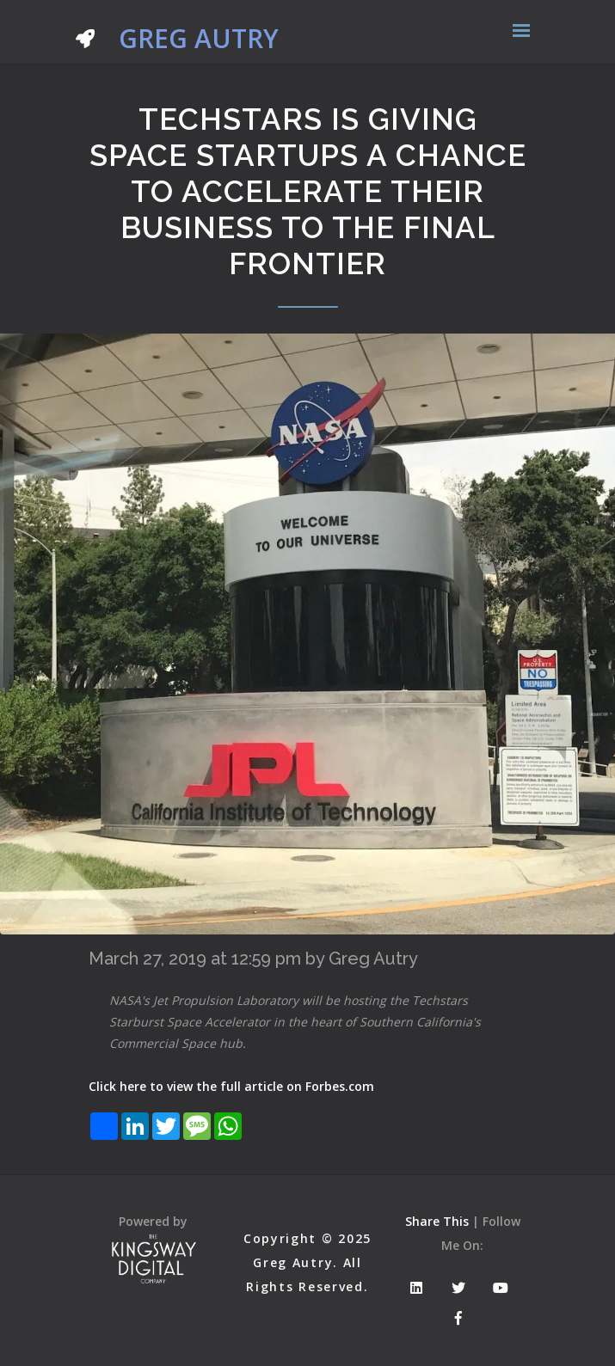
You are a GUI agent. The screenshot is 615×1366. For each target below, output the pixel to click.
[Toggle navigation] (521, 32)
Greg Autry (177, 34)
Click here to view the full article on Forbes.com (231, 1086)
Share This (437, 1221)
